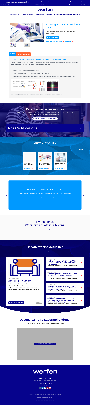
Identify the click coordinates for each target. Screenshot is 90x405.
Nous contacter (45, 378)
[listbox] (45, 158)
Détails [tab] (12, 53)
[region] (45, 158)
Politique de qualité (45, 383)
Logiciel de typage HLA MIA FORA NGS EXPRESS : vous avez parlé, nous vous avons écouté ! (62, 259)
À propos (49, 14)
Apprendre (68, 41)
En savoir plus (28, 165)
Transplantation (26, 14)
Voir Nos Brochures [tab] (23, 54)
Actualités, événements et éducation (67, 14)
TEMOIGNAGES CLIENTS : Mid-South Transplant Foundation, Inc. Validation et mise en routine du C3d (62, 284)
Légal (45, 385)
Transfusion (14, 14)
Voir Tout (39, 299)
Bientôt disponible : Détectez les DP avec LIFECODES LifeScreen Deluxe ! (62, 271)
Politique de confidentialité (45, 381)
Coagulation (39, 14)
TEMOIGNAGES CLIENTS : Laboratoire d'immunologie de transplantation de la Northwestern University (61, 297)
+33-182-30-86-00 (38, 4)
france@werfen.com (47, 4)
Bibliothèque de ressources (54, 41)
